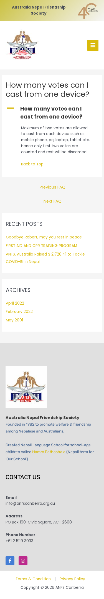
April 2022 (15, 303)
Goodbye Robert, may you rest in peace (44, 237)
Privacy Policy (72, 579)
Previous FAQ (52, 187)
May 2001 (14, 320)
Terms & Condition (34, 579)
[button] (52, 113)
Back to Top (32, 164)
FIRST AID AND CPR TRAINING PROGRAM (41, 245)
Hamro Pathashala (48, 452)
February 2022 (19, 311)
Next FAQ (53, 201)
